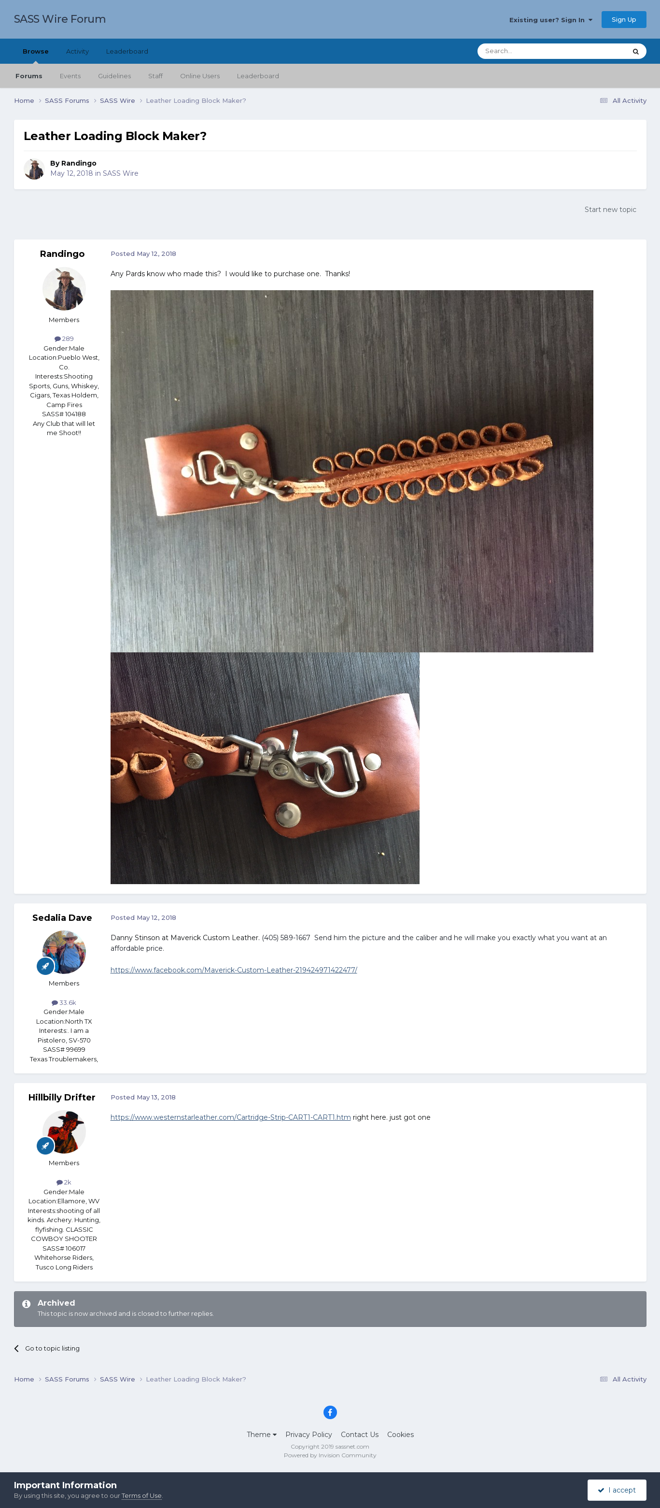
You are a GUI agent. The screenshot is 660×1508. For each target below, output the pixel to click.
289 (64, 338)
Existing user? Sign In (550, 20)
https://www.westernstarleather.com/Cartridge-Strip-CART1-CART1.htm (231, 1117)
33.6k (64, 1002)
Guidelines (114, 76)
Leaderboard (258, 76)
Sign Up (624, 19)
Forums (28, 76)
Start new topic (610, 209)
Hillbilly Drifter (62, 1097)
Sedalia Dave (62, 918)
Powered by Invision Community (330, 1455)
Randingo (79, 163)
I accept (617, 1490)
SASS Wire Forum (60, 19)
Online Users (200, 76)
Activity (77, 51)
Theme (262, 1434)
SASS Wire (121, 173)
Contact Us (360, 1434)
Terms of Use (142, 1495)
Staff (155, 76)
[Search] (528, 51)
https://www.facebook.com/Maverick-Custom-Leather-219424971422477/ (234, 970)
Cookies (400, 1434)
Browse (36, 55)
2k (63, 1182)
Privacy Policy (308, 1434)
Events (70, 76)
